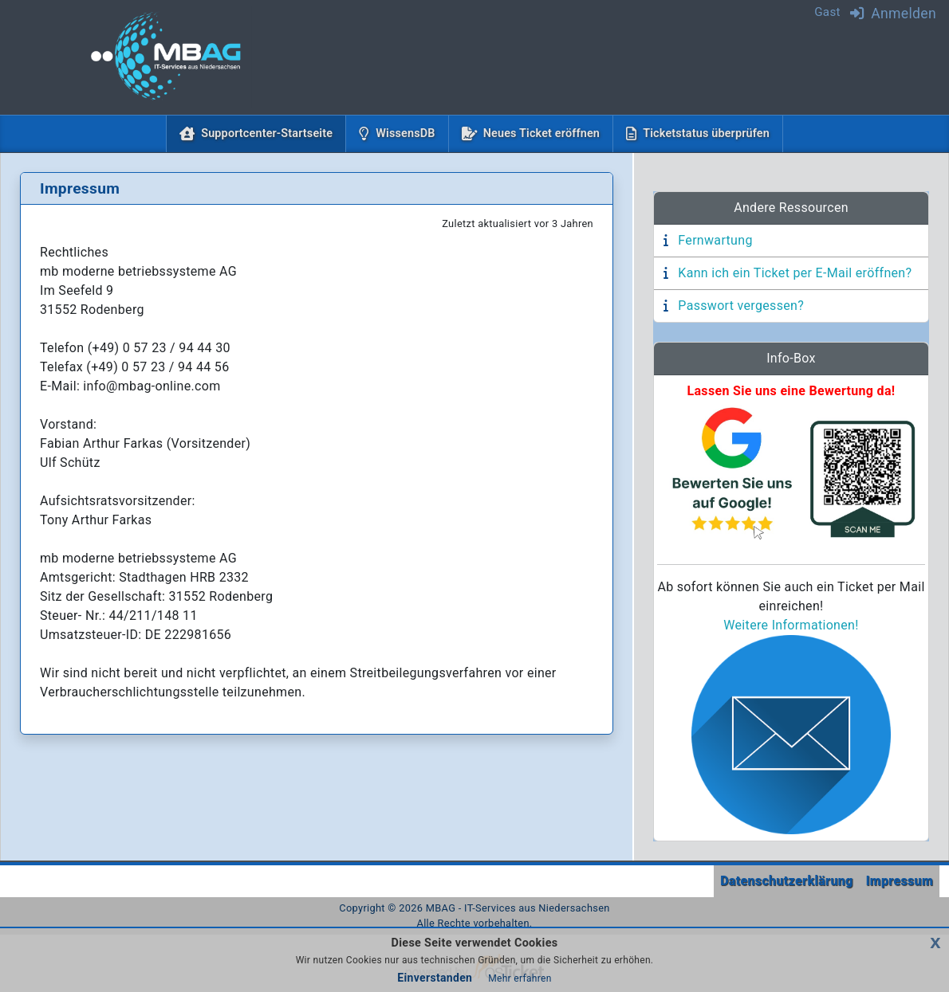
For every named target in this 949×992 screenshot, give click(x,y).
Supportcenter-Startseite (270, 132)
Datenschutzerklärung (786, 880)
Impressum (899, 880)
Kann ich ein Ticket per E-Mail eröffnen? (795, 272)
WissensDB (405, 133)
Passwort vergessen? (741, 305)
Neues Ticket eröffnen (541, 133)
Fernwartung (715, 240)
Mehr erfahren (519, 978)
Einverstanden (434, 977)
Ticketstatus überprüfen (706, 133)
